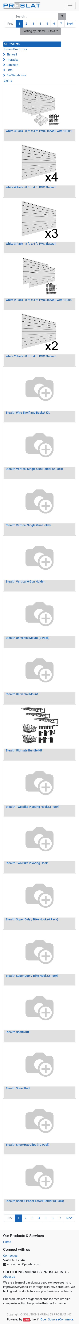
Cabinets (12, 65)
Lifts (9, 70)
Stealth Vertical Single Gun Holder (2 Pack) (34, 469)
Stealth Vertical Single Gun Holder (28, 525)
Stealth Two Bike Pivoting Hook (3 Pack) (32, 806)
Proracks (12, 59)
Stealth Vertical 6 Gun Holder (25, 581)
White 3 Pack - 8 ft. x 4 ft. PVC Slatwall (31, 243)
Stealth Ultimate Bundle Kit (24, 750)
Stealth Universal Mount (22, 694)
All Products (12, 44)
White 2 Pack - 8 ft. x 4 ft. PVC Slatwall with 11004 (39, 300)
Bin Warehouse (16, 75)
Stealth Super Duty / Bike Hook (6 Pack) (32, 919)
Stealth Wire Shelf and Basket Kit (28, 412)
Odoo (26, 1319)
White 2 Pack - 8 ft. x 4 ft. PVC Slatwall (31, 356)
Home (7, 1241)
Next (70, 23)
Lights (8, 80)
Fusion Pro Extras (15, 49)
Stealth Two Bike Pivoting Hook (27, 863)
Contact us (10, 1255)
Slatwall (12, 54)
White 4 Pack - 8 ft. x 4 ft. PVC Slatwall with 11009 (39, 131)
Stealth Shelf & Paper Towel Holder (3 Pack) (35, 1201)
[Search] (62, 16)
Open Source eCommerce (56, 1319)
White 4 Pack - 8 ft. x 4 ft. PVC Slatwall (31, 187)
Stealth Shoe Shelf (18, 1088)
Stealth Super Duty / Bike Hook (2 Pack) (32, 975)
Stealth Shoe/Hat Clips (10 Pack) (28, 1144)
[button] (40, 31)
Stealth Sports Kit (17, 1032)
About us (9, 1276)
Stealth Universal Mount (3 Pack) (28, 637)
